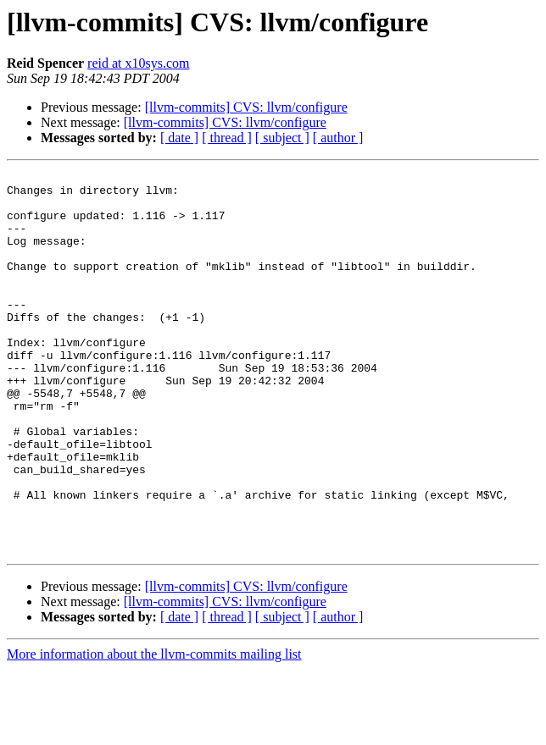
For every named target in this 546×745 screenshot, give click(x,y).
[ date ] (179, 137)
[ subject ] (282, 137)
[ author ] (338, 137)
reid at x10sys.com (138, 63)
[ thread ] (227, 137)
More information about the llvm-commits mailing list (154, 730)
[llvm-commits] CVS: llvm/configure (246, 107)
